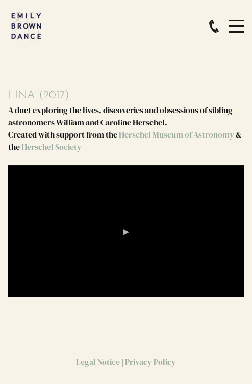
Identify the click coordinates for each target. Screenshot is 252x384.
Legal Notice (98, 361)
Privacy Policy (150, 361)
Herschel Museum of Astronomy (176, 134)
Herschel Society (51, 146)
